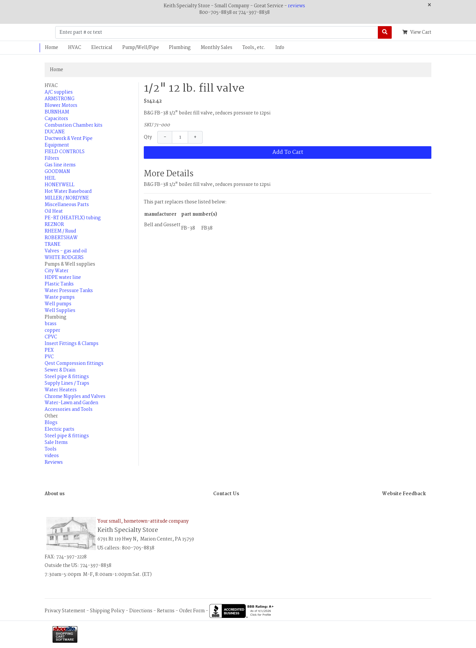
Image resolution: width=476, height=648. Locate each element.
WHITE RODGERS (64, 257)
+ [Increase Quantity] (195, 137)
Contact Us (226, 493)
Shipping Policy (107, 611)
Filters (52, 158)
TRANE (52, 244)
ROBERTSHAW (61, 238)
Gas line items (60, 165)
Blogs (51, 422)
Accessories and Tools (69, 409)
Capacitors (56, 118)
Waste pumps (60, 297)
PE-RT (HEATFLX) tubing (73, 218)
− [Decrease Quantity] (165, 137)
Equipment (57, 145)
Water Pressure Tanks (69, 290)
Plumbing (180, 47)
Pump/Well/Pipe (140, 47)
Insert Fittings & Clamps (72, 343)
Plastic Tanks (59, 284)
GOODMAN (57, 171)
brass (51, 324)
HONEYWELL (59, 185)
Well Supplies (60, 310)
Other (51, 416)
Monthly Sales (216, 47)
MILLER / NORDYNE (67, 198)
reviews (296, 6)
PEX (49, 350)
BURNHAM (57, 112)
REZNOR (54, 224)
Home (51, 47)
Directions (140, 611)
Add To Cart (287, 152)
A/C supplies (59, 92)
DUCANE (55, 132)
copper (52, 330)
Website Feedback (404, 493)
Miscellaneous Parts (67, 204)
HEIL (50, 178)
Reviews (54, 462)
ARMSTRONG (59, 99)
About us (54, 493)
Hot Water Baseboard (68, 191)
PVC (49, 357)
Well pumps (58, 304)
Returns (166, 611)
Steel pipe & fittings (67, 376)
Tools (51, 449)
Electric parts (59, 429)
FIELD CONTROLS (65, 152)
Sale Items (56, 442)
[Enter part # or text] (216, 32)
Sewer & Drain (60, 370)
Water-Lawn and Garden (71, 403)
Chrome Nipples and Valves (75, 396)
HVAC (74, 47)
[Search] (385, 32)
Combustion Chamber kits (73, 125)
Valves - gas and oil (66, 251)
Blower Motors (61, 105)
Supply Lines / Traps (67, 383)
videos (52, 456)
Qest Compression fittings (74, 363)
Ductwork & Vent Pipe (69, 138)
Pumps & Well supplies (70, 264)
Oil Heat (54, 211)
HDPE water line (63, 277)
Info (279, 47)
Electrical (101, 47)
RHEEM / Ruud (60, 231)
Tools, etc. (253, 47)
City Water (56, 271)
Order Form (192, 611)
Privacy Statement (65, 611)
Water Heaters (61, 390)
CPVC (51, 337)
